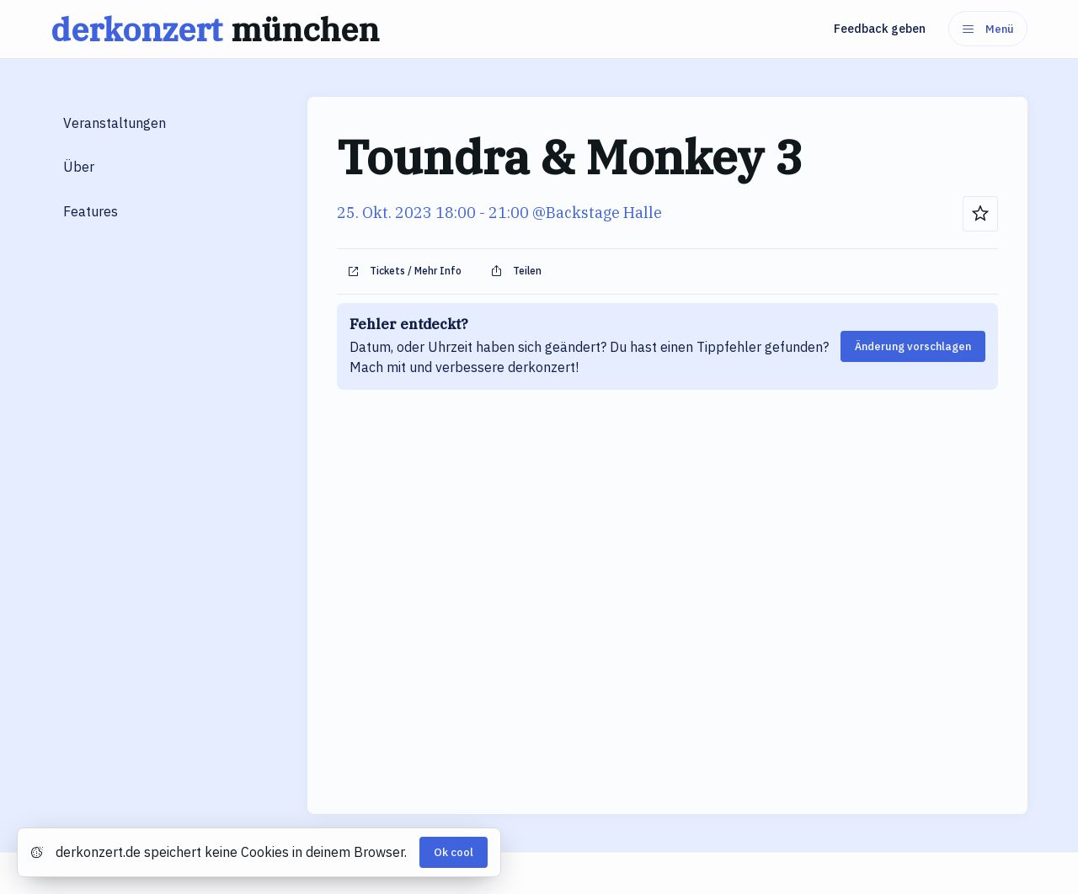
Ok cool (453, 852)
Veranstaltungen (114, 122)
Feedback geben (880, 28)
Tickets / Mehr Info (404, 271)
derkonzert (219, 29)
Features (90, 211)
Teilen (516, 271)
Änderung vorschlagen (913, 346)
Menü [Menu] (988, 29)
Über (78, 166)
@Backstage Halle (597, 212)
